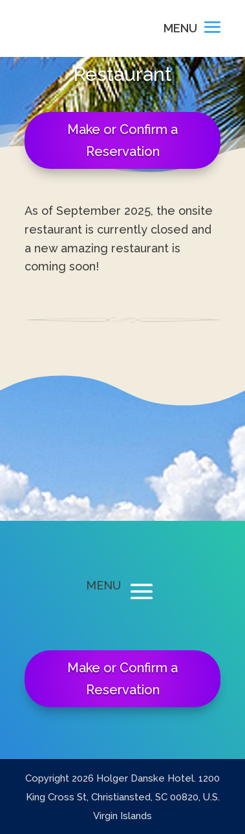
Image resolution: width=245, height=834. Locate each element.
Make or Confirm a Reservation (122, 140)
